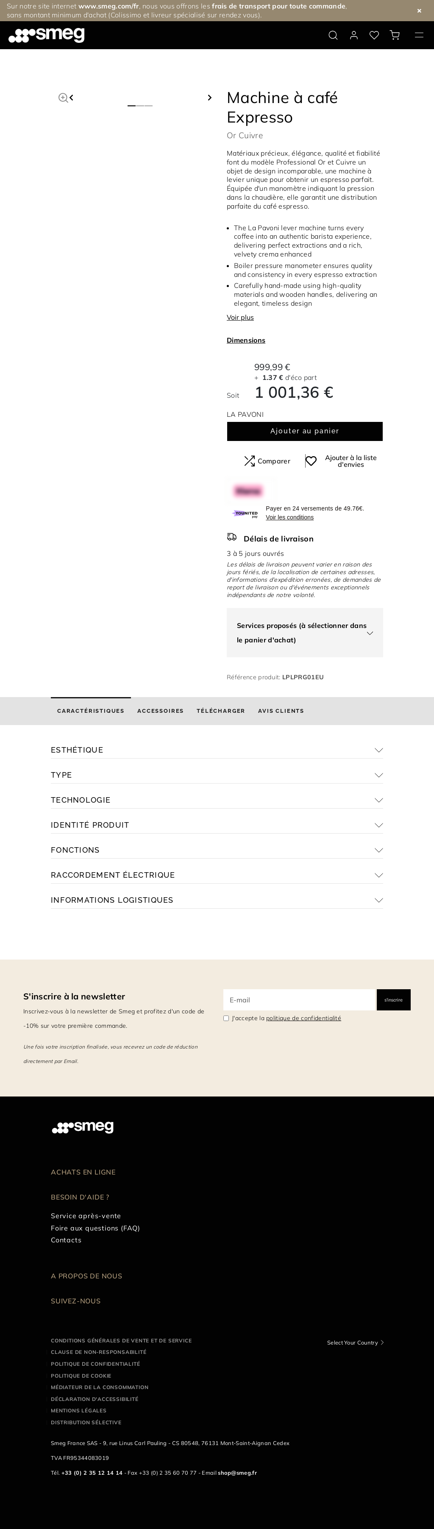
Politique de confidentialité (95, 1364)
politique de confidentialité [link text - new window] (303, 1018)
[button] (63, 96)
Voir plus (240, 317)
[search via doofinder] (333, 35)
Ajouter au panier (304, 431)
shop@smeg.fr (237, 1472)
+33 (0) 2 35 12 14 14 (92, 1472)
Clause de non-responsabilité (98, 1352)
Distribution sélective (86, 1422)
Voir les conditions (290, 517)
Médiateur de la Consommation (99, 1387)
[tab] (91, 711)
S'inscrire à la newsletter (74, 996)
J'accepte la (286, 1018)
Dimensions (246, 340)
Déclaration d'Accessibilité (95, 1399)
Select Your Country (352, 1342)
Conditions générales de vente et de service (121, 1340)
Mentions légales (79, 1410)
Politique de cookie (81, 1376)
